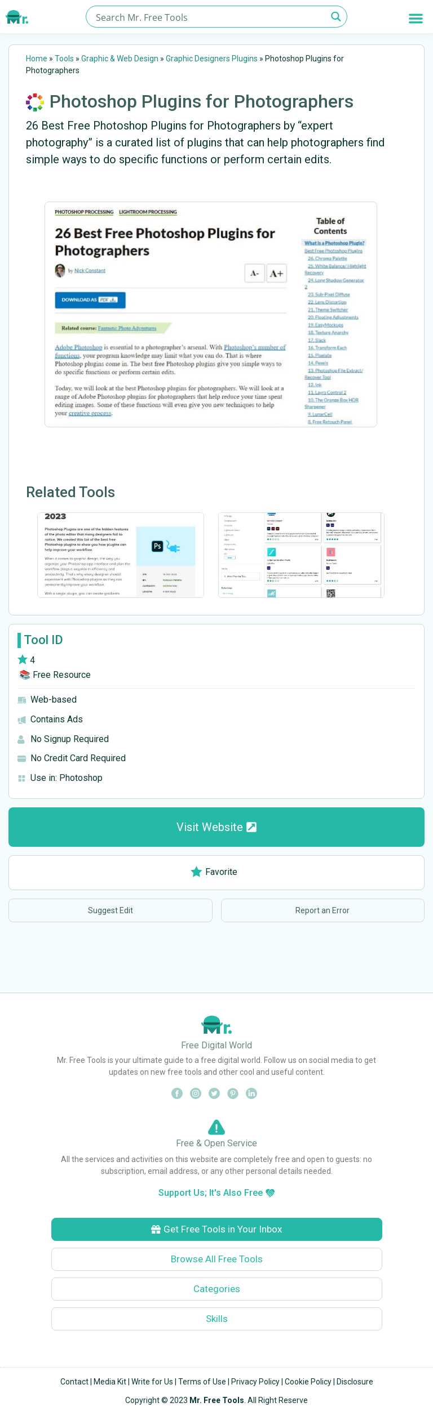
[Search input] (210, 16)
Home (36, 58)
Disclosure (355, 1381)
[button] (415, 18)
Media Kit (110, 1381)
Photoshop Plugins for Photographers (202, 101)
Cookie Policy (308, 1381)
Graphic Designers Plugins (212, 58)
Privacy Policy (255, 1381)
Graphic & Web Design (119, 58)
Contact (74, 1381)
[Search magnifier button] (336, 17)
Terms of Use (202, 1381)
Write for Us (152, 1381)
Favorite (214, 872)
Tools (64, 58)
